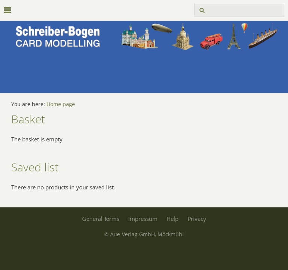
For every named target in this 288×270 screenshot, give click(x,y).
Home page (60, 104)
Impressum (143, 218)
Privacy (197, 218)
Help (172, 218)
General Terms (100, 218)
